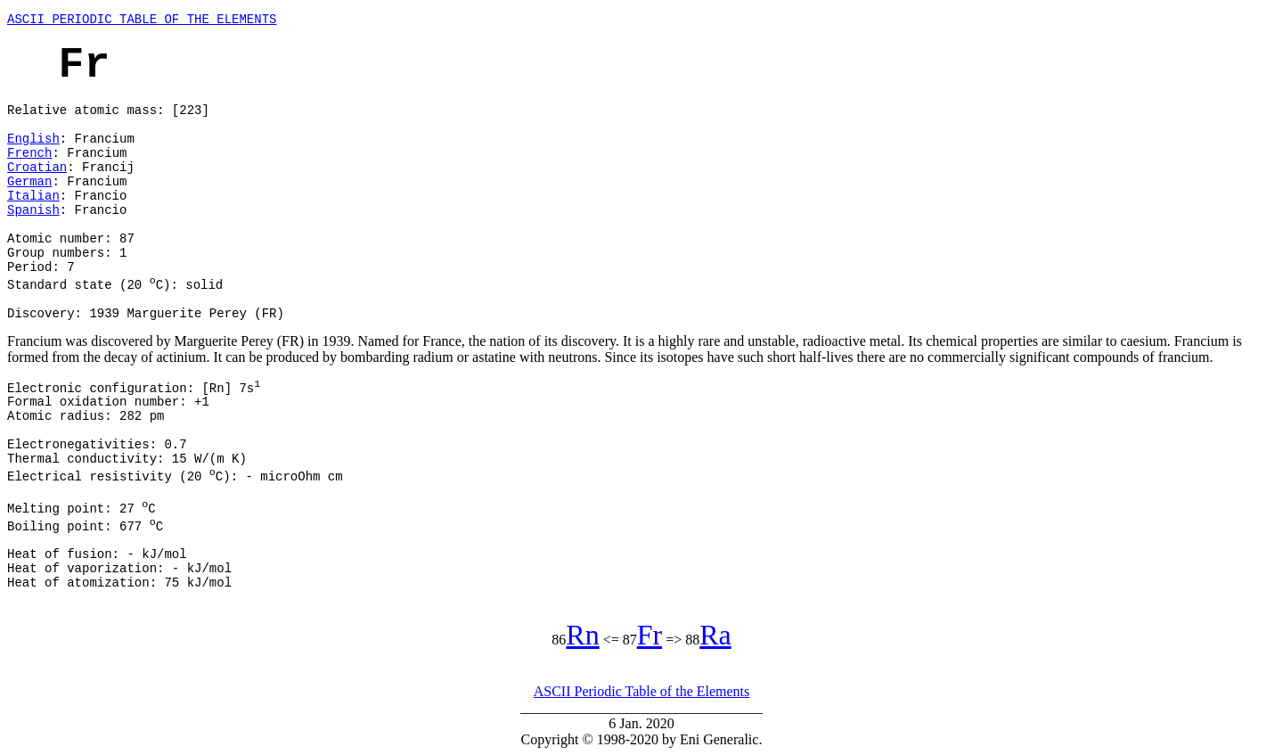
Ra (715, 635)
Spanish (33, 210)
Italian (33, 196)
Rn (582, 635)
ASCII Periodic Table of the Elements (642, 691)
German (29, 182)
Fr (649, 635)
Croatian (37, 167)
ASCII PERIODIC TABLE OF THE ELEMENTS (141, 19)
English (33, 139)
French (29, 153)
